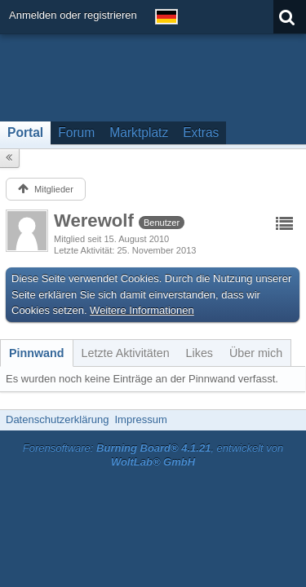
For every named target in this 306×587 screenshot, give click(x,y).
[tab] (36, 353)
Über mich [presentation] (255, 353)
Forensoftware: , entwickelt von (153, 455)
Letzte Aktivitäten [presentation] (126, 353)
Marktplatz (138, 132)
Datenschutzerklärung (57, 419)
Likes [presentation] (199, 353)
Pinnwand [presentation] (36, 353)
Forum (76, 132)
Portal (25, 132)
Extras (201, 132)
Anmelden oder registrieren (73, 15)
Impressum (140, 419)
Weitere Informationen (142, 310)
